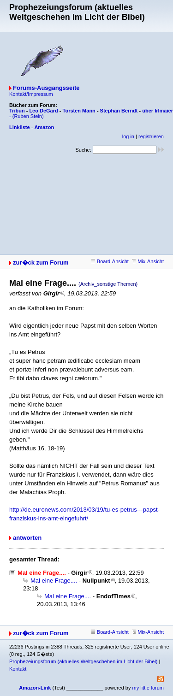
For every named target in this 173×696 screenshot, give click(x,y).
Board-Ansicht (110, 261)
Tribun (17, 110)
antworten (27, 537)
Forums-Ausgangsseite (46, 87)
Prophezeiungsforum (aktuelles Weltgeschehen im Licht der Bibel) (83, 661)
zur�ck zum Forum (41, 262)
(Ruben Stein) (28, 116)
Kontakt (17, 669)
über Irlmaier (157, 110)
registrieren (151, 136)
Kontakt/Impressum (31, 94)
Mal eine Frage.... (53, 580)
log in (128, 136)
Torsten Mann (79, 110)
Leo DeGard (43, 110)
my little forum (148, 687)
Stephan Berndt (119, 110)
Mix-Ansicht (148, 261)
